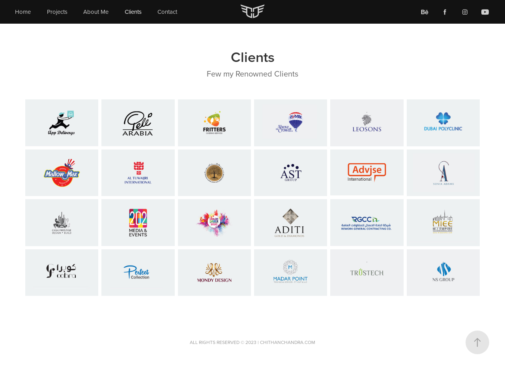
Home (23, 11)
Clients (133, 11)
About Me (95, 11)
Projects (57, 11)
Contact (167, 11)
